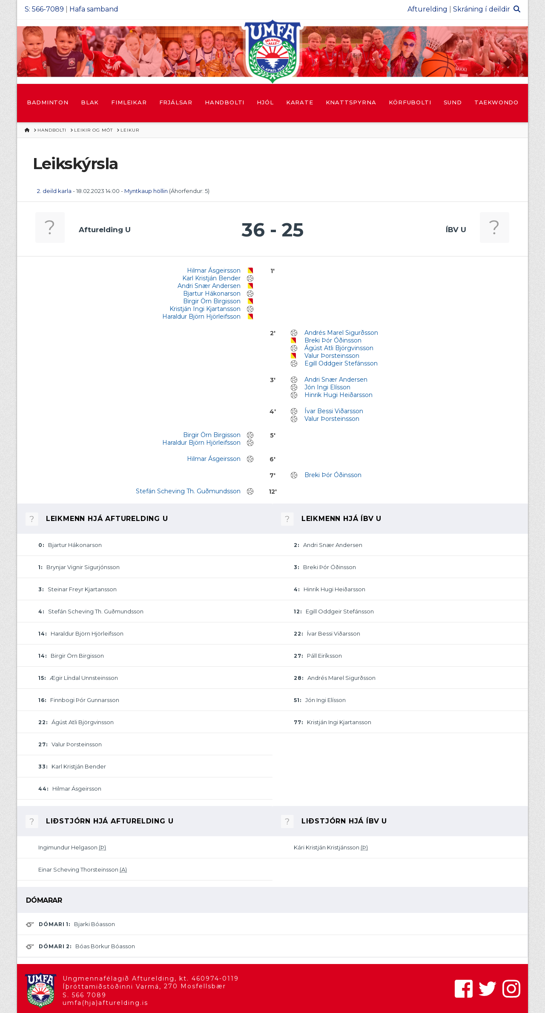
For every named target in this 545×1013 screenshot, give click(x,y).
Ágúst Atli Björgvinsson (338, 348)
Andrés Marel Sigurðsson (341, 333)
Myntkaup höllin (146, 190)
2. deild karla (54, 190)
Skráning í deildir (481, 9)
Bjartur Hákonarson (212, 293)
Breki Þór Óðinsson (332, 340)
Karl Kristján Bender (211, 278)
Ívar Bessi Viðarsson (333, 411)
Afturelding (427, 9)
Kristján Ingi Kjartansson (205, 309)
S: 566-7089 (44, 9)
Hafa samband (93, 9)
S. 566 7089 (84, 995)
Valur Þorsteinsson (331, 356)
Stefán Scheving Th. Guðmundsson (188, 491)
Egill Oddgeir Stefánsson (341, 363)
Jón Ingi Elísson (327, 387)
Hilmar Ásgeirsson (214, 270)
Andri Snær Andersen (209, 286)
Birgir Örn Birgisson (212, 301)
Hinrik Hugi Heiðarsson (338, 395)
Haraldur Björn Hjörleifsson (201, 316)
